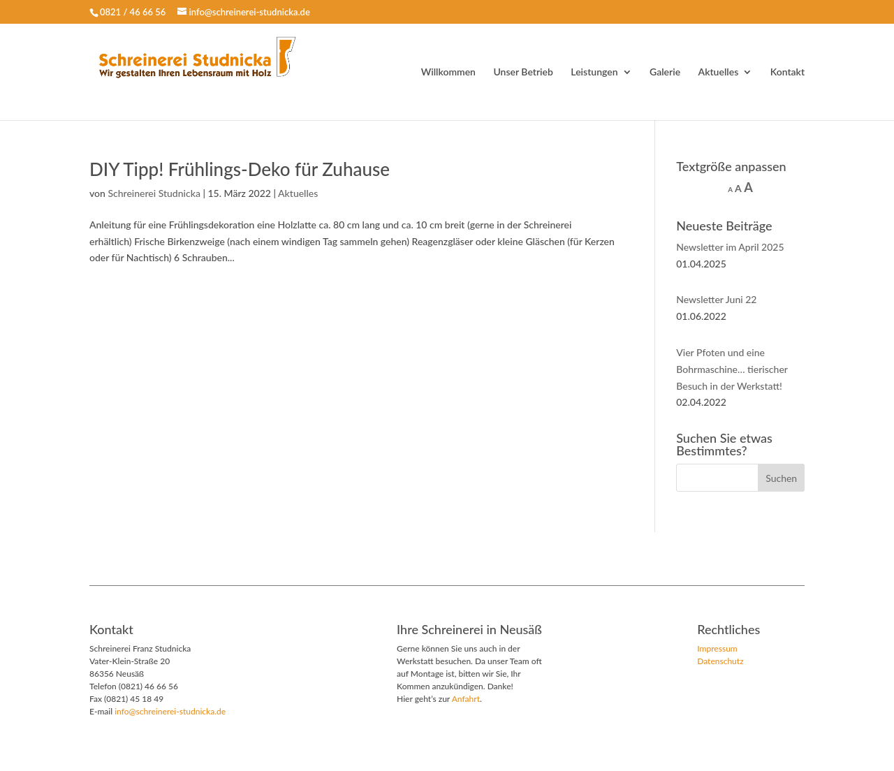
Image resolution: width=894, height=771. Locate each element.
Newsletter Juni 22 (716, 299)
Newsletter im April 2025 (730, 247)
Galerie (665, 72)
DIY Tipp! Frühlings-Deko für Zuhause (239, 169)
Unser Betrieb (522, 72)
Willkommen (448, 72)
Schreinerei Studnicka (154, 193)
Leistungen (594, 72)
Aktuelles (718, 72)
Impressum (717, 648)
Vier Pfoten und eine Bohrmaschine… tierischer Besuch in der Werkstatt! (731, 369)
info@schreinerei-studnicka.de (170, 711)
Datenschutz (720, 661)
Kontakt (787, 72)
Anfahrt (466, 698)
